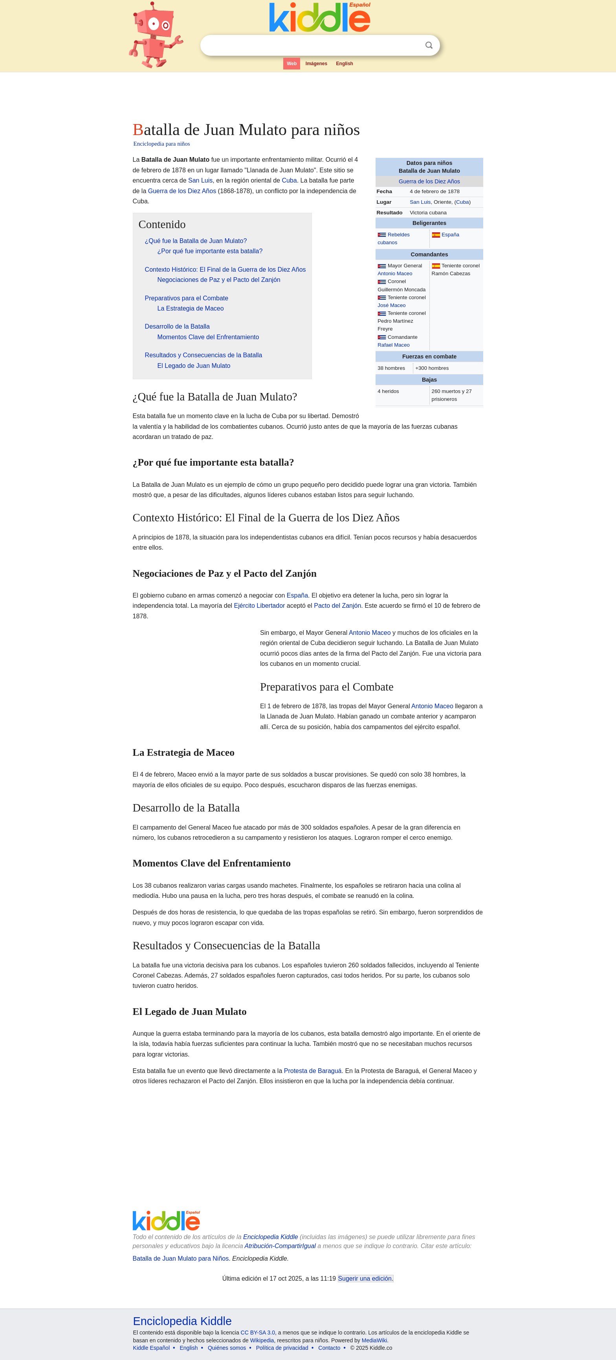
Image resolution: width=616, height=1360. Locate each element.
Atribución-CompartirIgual (280, 1246)
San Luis (420, 202)
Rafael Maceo (394, 345)
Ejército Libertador (259, 605)
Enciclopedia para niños (162, 144)
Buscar (429, 45)
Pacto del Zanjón (337, 605)
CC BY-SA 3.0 (258, 1332)
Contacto (329, 1348)
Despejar (413, 45)
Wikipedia (262, 1340)
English (344, 63)
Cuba (462, 202)
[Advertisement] (307, 94)
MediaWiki (374, 1340)
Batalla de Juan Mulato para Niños (181, 1258)
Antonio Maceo (395, 273)
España (450, 235)
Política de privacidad (282, 1348)
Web (292, 63)
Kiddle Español (151, 1348)
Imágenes (316, 63)
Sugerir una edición (365, 1278)
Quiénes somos (227, 1348)
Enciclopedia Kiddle (270, 1237)
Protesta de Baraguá (313, 1071)
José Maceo (391, 305)
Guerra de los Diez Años (429, 181)
